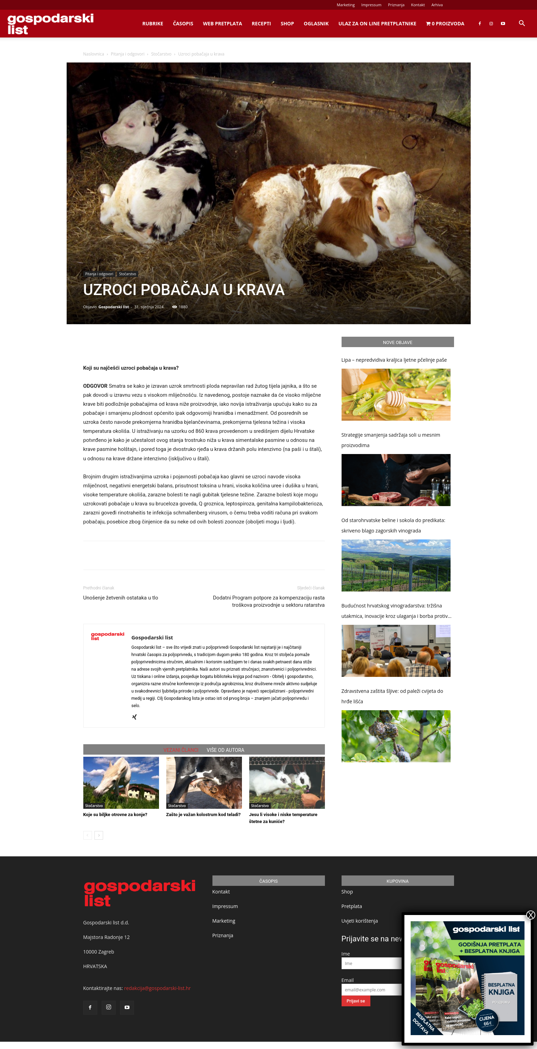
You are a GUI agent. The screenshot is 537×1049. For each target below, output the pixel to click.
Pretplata (352, 906)
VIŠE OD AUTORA (225, 750)
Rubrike (152, 23)
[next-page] (98, 835)
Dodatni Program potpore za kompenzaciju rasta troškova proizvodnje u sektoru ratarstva (269, 601)
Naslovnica (93, 54)
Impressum (371, 4)
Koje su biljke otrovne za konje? (115, 814)
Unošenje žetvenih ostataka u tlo (120, 598)
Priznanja (396, 4)
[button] (521, 24)
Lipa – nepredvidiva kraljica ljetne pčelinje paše (394, 359)
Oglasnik (316, 23)
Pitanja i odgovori (127, 54)
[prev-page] (87, 835)
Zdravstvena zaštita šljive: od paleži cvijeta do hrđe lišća (392, 696)
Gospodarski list (113, 306)
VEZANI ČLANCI (181, 750)
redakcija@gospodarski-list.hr (157, 988)
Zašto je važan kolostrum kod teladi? (203, 814)
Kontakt (418, 4)
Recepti (261, 23)
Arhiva (437, 4)
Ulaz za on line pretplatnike (377, 23)
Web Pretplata (222, 23)
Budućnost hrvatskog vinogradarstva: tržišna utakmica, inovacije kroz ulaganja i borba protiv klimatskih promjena (395, 611)
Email (348, 980)
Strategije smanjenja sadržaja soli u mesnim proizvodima (391, 439)
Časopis (183, 23)
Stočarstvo (161, 54)
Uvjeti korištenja (360, 920)
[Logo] (50, 24)
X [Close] (531, 915)
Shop (287, 23)
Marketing (346, 4)
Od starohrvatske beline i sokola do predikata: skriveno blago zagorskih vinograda (393, 525)
